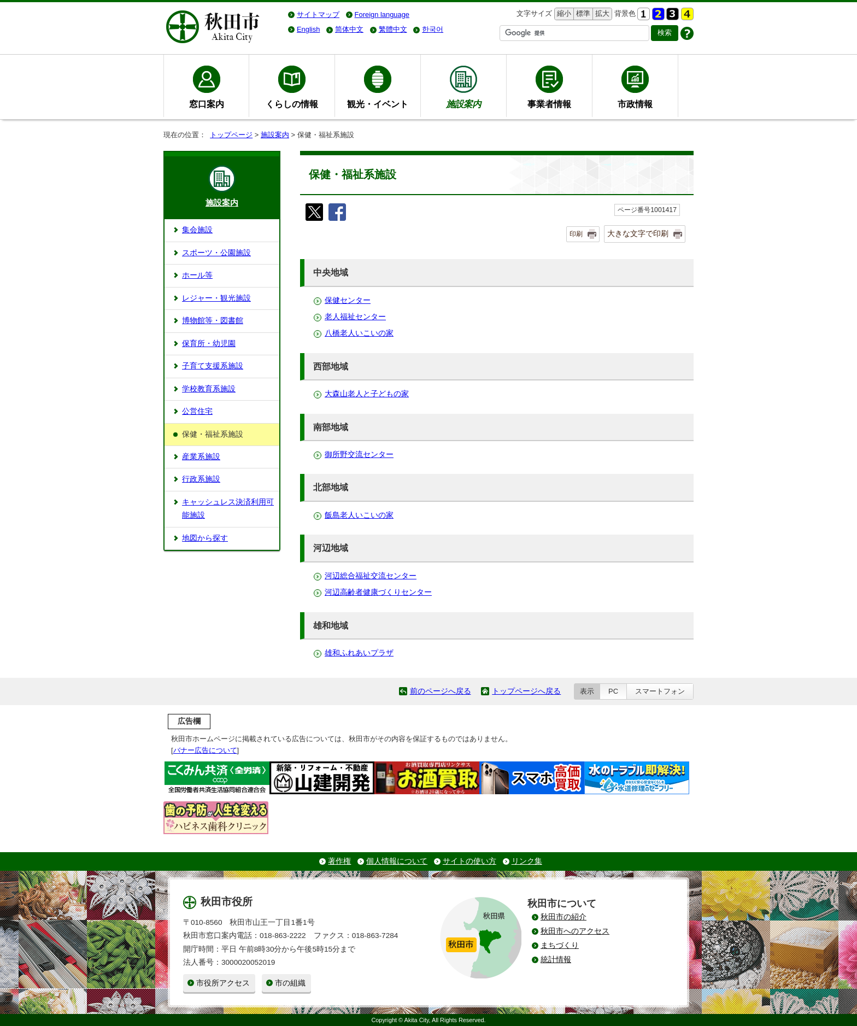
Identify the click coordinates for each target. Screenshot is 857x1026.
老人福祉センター (355, 317)
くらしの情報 (292, 104)
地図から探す (205, 538)
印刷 (576, 234)
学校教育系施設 (209, 389)
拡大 (601, 14)
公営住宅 (197, 411)
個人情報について (396, 861)
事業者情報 (549, 104)
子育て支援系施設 (212, 366)
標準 (581, 14)
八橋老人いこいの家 (359, 333)
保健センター (348, 300)
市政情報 (635, 104)
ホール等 (197, 275)
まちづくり (560, 945)
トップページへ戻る (526, 691)
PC (613, 691)
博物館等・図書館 (212, 320)
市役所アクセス (223, 983)
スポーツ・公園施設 (216, 253)
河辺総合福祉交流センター (370, 576)
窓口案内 (206, 104)
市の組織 (290, 983)
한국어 (432, 29)
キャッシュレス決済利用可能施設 (228, 508)
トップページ (231, 135)
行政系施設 (201, 479)
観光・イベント (377, 104)
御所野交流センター (359, 454)
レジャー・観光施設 (216, 298)
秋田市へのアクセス (575, 931)
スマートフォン (660, 691)
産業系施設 (201, 457)
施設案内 (275, 135)
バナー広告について (205, 750)
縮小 (563, 14)
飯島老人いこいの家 (359, 515)
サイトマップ (318, 14)
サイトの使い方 (469, 861)
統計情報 (556, 959)
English (308, 29)
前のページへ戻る (440, 691)
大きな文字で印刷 (637, 233)
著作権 (339, 861)
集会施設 (197, 230)
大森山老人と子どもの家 (367, 394)
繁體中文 (393, 29)
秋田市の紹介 (563, 917)
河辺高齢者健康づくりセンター (378, 592)
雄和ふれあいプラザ (359, 653)
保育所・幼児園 (209, 343)
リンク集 (527, 861)
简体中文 (349, 29)
